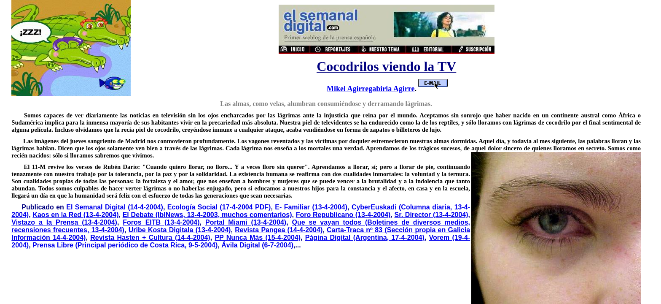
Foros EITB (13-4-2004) (161, 222)
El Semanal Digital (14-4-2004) (114, 207)
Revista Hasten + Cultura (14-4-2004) (150, 237)
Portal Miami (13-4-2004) (245, 222)
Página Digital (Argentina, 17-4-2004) (365, 237)
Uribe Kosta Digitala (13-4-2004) (180, 229)
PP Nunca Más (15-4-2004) (258, 237)
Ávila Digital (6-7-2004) (257, 245)
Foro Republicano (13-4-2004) (343, 214)
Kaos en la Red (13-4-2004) (75, 214)
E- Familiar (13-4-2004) (311, 207)
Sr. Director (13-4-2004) (431, 214)
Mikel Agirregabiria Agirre (370, 88)
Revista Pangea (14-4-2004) (278, 229)
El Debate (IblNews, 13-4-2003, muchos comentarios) (207, 214)
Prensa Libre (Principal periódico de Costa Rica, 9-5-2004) (125, 245)
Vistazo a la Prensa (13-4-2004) (64, 222)
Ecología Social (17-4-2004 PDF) (219, 207)
